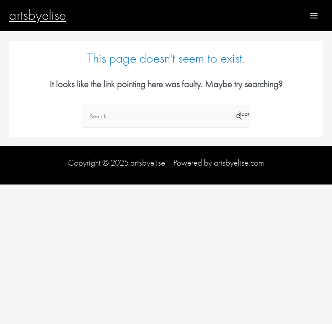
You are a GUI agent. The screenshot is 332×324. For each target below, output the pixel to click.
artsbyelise (37, 15)
